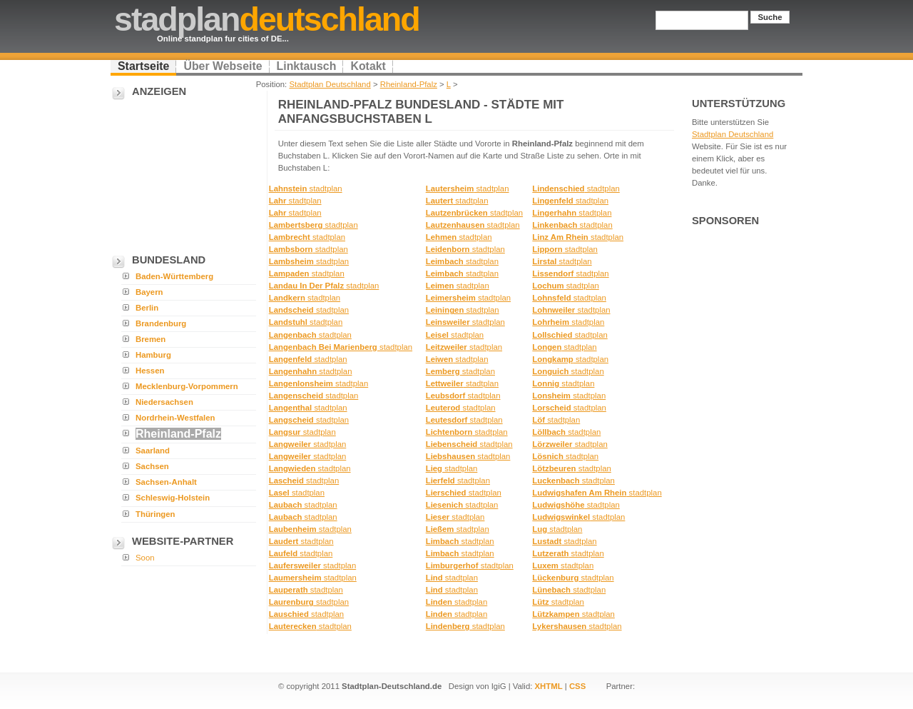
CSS (577, 686)
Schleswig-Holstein (173, 497)
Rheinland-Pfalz (408, 84)
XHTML (549, 686)
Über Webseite (222, 66)
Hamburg (153, 355)
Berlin (147, 307)
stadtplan (305, 188)
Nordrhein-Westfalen (175, 417)
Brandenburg (161, 323)
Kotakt (367, 66)
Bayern (149, 292)
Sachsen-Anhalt (166, 482)
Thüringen (155, 514)
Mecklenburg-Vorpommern (187, 386)
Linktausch (307, 66)
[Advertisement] (182, 172)
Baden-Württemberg (174, 276)
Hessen (150, 370)
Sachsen (152, 466)
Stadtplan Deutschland (329, 84)
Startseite (143, 66)
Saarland (153, 450)
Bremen (150, 339)
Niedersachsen (164, 402)
